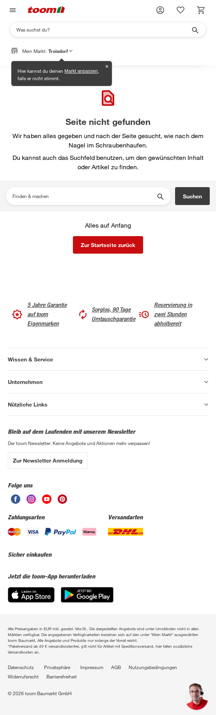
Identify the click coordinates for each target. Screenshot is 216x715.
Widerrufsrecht (23, 676)
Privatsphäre (57, 667)
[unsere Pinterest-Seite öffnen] (62, 501)
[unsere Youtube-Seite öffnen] (46, 501)
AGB (116, 667)
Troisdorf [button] (60, 51)
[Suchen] (102, 29)
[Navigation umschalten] (11, 10)
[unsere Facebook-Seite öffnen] (15, 501)
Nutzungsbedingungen (153, 667)
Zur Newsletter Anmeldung (48, 460)
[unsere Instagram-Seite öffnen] (31, 501)
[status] (180, 10)
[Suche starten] (194, 29)
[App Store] (31, 600)
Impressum (91, 667)
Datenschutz (21, 667)
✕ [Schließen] (107, 66)
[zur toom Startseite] (46, 10)
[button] (160, 10)
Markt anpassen (80, 71)
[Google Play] (87, 600)
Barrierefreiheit (61, 676)
